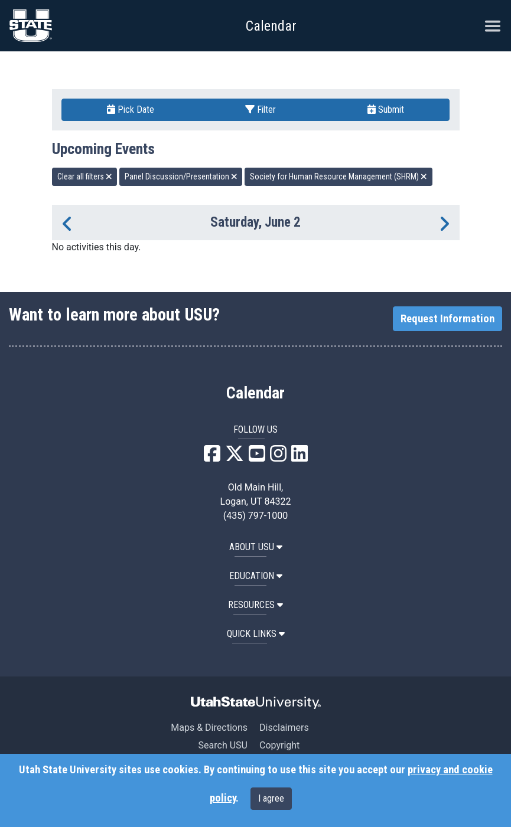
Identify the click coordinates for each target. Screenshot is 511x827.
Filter (260, 109)
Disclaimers (284, 727)
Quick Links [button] (256, 633)
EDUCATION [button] (255, 575)
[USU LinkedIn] (299, 457)
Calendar (255, 393)
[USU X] (234, 457)
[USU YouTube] (257, 457)
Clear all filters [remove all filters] (84, 176)
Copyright (279, 745)
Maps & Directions (209, 727)
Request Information (447, 318)
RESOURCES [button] (255, 604)
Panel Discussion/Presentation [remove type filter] (181, 176)
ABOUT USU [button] (255, 547)
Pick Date (130, 109)
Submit (385, 109)
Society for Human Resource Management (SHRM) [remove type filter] (338, 176)
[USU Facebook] (212, 457)
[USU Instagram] (278, 457)
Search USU (223, 745)
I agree (271, 798)
